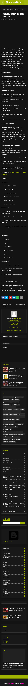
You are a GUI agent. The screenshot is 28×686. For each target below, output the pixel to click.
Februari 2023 (14, 568)
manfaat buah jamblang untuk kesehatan (11, 412)
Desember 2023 (14, 550)
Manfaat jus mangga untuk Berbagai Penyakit (12, 431)
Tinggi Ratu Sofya (14, 324)
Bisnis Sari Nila (14, 326)
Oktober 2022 (14, 577)
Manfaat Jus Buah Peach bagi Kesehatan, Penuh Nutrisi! (15, 616)
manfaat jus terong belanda (9, 441)
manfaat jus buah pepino (8, 424)
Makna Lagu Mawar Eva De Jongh (14, 328)
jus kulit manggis (16, 404)
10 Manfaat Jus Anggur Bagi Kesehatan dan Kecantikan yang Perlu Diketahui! (17, 369)
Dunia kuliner (5, 19)
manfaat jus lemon (7, 429)
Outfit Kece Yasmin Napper (14, 327)
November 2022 (14, 575)
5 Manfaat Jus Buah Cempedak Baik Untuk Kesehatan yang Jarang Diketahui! (17, 376)
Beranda (4, 9)
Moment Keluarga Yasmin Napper (14, 321)
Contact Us (18, 681)
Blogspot (22, 683)
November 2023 (14, 553)
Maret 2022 (14, 593)
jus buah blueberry (19, 397)
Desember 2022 (14, 573)
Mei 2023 (14, 564)
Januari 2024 (14, 548)
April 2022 (14, 591)
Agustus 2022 (14, 582)
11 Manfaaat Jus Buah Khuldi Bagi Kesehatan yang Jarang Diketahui (16, 383)
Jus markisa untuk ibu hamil (9, 407)
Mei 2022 (14, 589)
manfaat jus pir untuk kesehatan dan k (11, 436)
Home (8, 681)
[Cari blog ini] (11, 523)
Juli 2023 (14, 559)
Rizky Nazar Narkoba (14, 323)
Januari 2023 (14, 571)
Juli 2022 (14, 584)
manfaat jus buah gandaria (9, 421)
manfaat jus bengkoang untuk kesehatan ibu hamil (13, 416)
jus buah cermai (6, 402)
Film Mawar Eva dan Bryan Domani (14, 330)
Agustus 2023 (14, 557)
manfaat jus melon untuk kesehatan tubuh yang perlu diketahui (13, 434)
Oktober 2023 (14, 555)
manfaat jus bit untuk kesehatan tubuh (11, 419)
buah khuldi (5, 397)
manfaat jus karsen (20, 424)
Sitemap (4, 630)
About (13, 681)
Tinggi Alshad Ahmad (14, 320)
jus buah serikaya (7, 404)
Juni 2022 (14, 586)
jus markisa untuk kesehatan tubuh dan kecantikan (13, 409)
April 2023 (14, 566)
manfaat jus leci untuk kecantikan (10, 426)
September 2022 (14, 580)
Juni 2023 (14, 562)
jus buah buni (6, 399)
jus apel (11, 397)
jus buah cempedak (15, 399)
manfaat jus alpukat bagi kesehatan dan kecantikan (11, 415)
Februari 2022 (14, 595)
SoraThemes (11, 683)
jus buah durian (15, 402)
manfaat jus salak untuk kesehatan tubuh (11, 439)
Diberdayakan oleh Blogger (14, 541)
